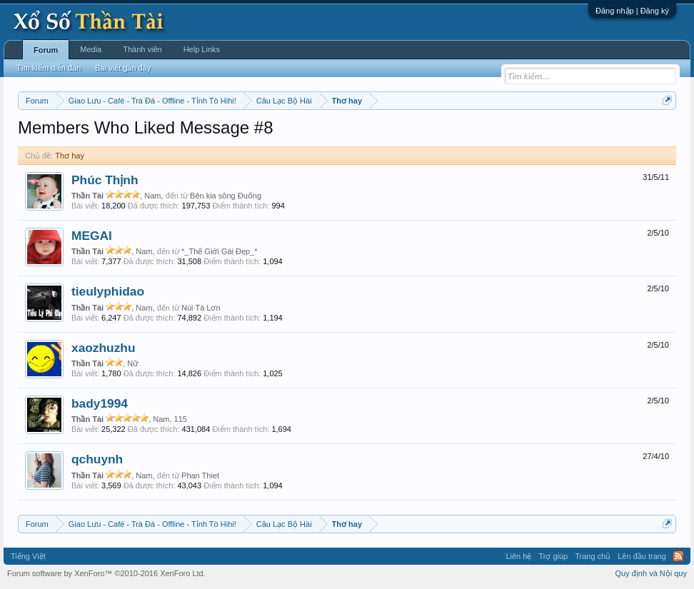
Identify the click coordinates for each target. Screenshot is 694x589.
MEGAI (91, 235)
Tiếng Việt (28, 556)
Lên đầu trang (642, 556)
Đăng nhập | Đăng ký (632, 10)
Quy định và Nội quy (651, 573)
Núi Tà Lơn (201, 307)
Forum (46, 50)
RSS (678, 556)
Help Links (201, 49)
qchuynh (97, 459)
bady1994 (99, 403)
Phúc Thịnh (105, 180)
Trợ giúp (553, 556)
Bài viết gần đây (123, 68)
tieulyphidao (107, 291)
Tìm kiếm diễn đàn (48, 68)
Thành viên (142, 49)
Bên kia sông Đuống (225, 195)
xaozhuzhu (103, 348)
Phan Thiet (200, 475)
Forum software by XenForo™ (106, 573)
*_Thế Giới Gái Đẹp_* (219, 251)
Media (90, 49)
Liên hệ (518, 556)
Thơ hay (69, 155)
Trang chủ (592, 556)
